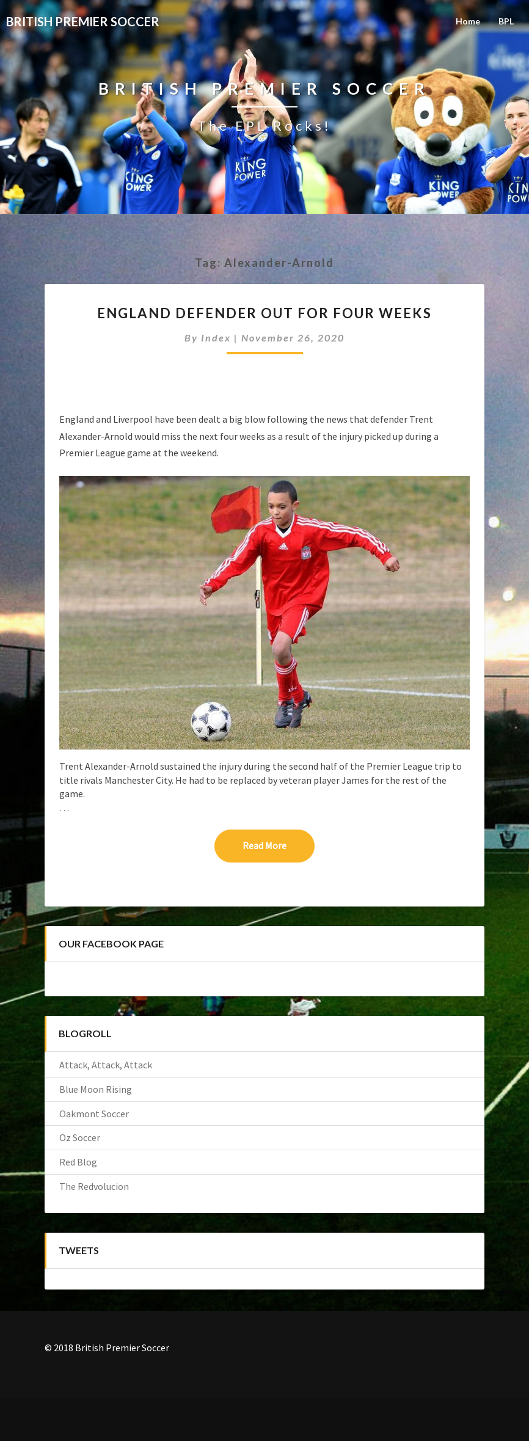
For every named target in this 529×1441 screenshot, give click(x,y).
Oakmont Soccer (94, 1113)
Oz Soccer (79, 1137)
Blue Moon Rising (95, 1089)
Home (468, 21)
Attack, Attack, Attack (105, 1065)
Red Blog (78, 1162)
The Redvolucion (94, 1186)
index (216, 337)
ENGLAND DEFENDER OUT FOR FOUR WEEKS (264, 313)
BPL (506, 21)
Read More (279, 845)
